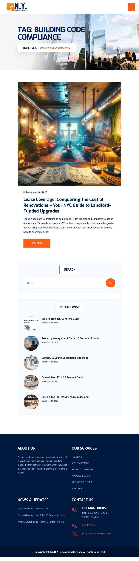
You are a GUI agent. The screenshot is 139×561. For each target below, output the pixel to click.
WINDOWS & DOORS (81, 479)
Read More (39, 245)
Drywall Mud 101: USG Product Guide (62, 381)
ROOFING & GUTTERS (82, 486)
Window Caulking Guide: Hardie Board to (65, 361)
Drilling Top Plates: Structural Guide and (65, 400)
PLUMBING (77, 460)
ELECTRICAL (78, 492)
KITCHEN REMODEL (81, 467)
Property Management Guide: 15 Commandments (71, 342)
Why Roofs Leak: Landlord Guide (61, 322)
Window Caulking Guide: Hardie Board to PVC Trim (41, 525)
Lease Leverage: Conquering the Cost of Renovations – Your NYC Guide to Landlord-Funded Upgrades (69, 207)
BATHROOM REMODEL (82, 473)
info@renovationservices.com (96, 537)
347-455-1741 (89, 529)
